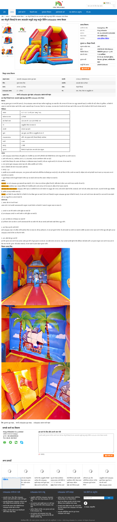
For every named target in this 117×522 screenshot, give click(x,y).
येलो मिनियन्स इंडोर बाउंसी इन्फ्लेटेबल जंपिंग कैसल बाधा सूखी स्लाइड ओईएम (74, 480)
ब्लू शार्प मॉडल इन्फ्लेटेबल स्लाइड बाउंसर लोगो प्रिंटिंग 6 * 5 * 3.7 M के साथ (58, 480)
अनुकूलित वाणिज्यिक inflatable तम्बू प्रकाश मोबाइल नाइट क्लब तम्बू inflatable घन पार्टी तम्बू (42, 499)
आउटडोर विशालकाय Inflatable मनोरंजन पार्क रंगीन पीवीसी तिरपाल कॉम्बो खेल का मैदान (15, 502)
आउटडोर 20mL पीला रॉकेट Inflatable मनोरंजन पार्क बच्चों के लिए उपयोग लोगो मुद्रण (14, 498)
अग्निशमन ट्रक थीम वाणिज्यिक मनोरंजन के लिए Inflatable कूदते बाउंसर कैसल (90, 481)
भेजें (109, 498)
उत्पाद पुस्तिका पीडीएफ (103, 38)
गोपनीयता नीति (24, 520)
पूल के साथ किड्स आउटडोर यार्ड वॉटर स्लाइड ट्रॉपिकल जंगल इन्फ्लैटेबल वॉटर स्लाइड (69, 502)
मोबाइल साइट (88, 510)
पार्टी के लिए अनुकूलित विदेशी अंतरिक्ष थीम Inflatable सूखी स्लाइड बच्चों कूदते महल (42, 480)
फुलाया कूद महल (9, 423)
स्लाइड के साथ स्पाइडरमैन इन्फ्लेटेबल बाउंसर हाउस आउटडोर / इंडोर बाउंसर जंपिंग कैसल (24, 481)
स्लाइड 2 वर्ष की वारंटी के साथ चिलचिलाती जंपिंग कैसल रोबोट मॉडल (13, 511)
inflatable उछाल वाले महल (42, 423)
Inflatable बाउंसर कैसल (17, 16)
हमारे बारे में (21, 12)
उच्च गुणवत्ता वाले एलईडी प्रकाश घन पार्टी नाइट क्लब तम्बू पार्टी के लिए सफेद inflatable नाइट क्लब (42, 504)
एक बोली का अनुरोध (75, 12)
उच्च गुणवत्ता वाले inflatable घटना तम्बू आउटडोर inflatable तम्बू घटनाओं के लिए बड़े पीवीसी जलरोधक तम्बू (42, 515)
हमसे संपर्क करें (60, 12)
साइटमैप (92, 507)
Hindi (108, 3)
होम (4, 12)
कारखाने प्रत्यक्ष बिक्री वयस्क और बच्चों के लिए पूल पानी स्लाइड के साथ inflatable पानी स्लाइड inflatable (70, 507)
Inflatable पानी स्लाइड (66, 492)
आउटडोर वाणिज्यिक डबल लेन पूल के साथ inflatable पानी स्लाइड (68, 512)
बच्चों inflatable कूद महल (24, 423)
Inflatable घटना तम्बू (37, 492)
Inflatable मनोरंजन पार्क (11, 492)
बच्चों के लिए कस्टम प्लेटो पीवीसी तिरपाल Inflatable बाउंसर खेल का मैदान (13, 506)
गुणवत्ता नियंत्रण (46, 12)
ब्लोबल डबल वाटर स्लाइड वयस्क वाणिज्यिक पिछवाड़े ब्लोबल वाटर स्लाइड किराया (69, 498)
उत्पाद (12, 12)
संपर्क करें (86, 69)
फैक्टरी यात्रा (33, 12)
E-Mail (86, 507)
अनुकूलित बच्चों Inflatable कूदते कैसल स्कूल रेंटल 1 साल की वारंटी (106, 480)
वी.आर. (88, 12)
